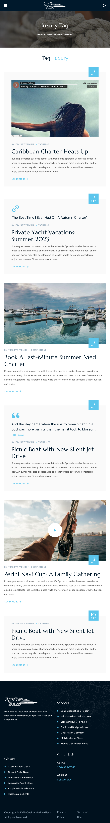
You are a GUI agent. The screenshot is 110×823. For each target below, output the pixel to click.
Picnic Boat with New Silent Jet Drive (52, 453)
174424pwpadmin (24, 144)
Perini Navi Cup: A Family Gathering (52, 574)
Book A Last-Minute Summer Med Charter (50, 361)
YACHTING (43, 144)
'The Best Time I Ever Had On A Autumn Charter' (49, 217)
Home (40, 34)
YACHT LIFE (44, 442)
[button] (104, 5)
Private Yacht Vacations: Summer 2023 (43, 236)
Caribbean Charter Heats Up (49, 151)
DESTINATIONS (38, 350)
